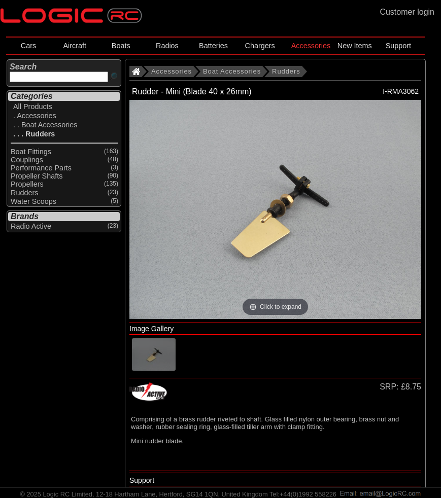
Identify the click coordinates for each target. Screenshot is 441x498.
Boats (121, 46)
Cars (28, 46)
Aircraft (74, 46)
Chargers (260, 46)
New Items (354, 46)
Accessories (311, 46)
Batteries (213, 46)
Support (398, 46)
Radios (167, 46)
